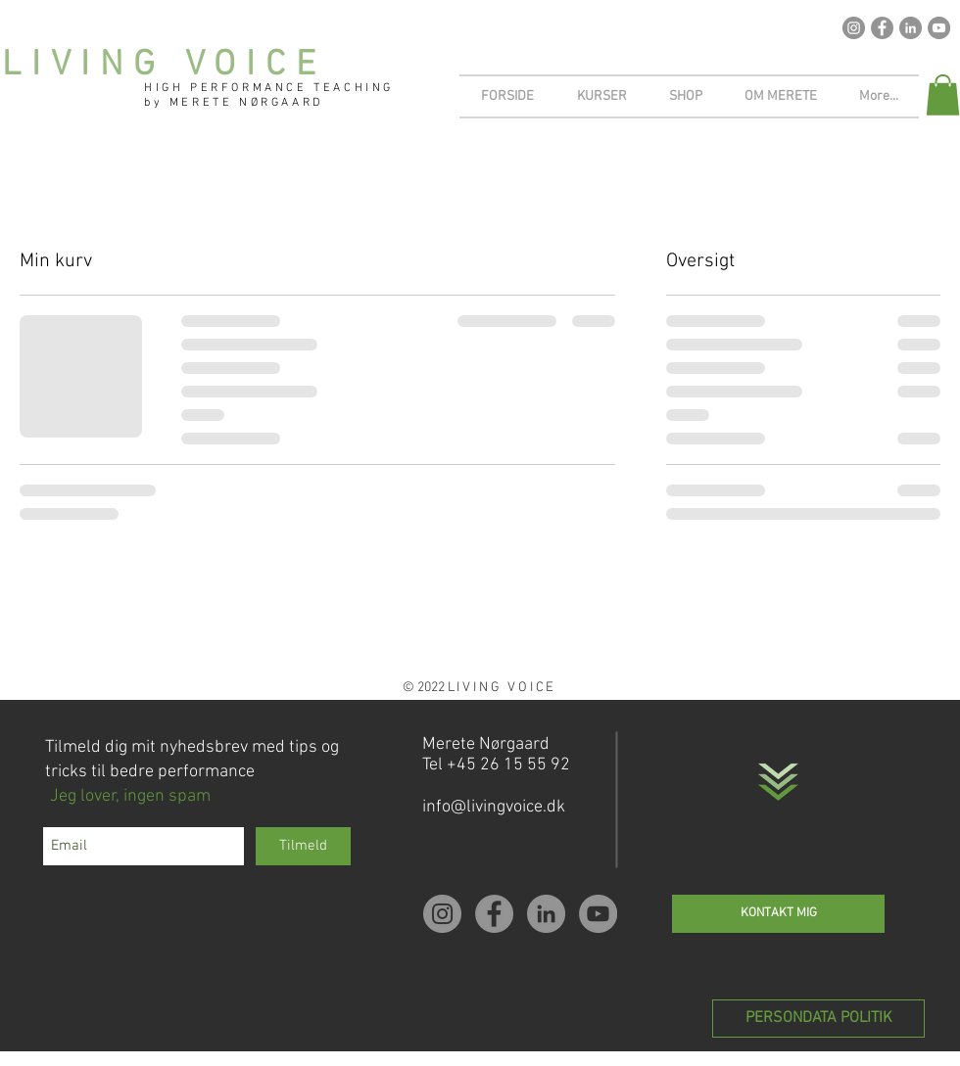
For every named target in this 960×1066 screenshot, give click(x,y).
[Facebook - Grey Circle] (882, 28)
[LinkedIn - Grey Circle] (910, 28)
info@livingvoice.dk (493, 807)
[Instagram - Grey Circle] (853, 28)
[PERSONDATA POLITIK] (818, 1018)
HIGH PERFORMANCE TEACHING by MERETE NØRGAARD (269, 95)
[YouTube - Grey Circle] (939, 28)
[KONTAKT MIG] (778, 914)
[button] (943, 95)
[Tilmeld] (303, 846)
